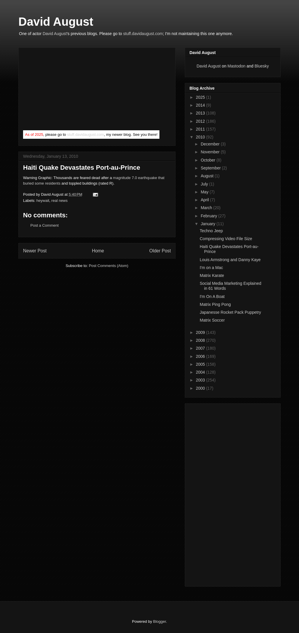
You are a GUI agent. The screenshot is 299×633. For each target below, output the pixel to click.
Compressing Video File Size (226, 238)
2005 (201, 364)
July (205, 184)
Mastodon (236, 66)
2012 (201, 121)
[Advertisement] (67, 90)
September (211, 168)
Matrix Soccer (212, 320)
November (210, 152)
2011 (201, 129)
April (205, 199)
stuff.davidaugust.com (143, 33)
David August (55, 21)
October (208, 160)
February (209, 216)
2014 (201, 105)
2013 (201, 113)
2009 (201, 332)
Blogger (159, 621)
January (208, 223)
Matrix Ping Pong (215, 304)
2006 (201, 356)
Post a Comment (44, 225)
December (210, 144)
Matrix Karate (212, 275)
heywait (42, 200)
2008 (201, 340)
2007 (201, 348)
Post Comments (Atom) (108, 265)
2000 (201, 388)
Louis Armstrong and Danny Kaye (230, 259)
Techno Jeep (211, 230)
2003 (201, 380)
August (207, 176)
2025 (201, 97)
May (205, 192)
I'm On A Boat (212, 296)
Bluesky (262, 66)
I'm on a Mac (211, 267)
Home (98, 250)
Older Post (160, 250)
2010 (201, 137)
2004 (201, 372)
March (207, 207)
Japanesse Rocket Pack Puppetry (230, 312)
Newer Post (35, 250)
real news (59, 200)
